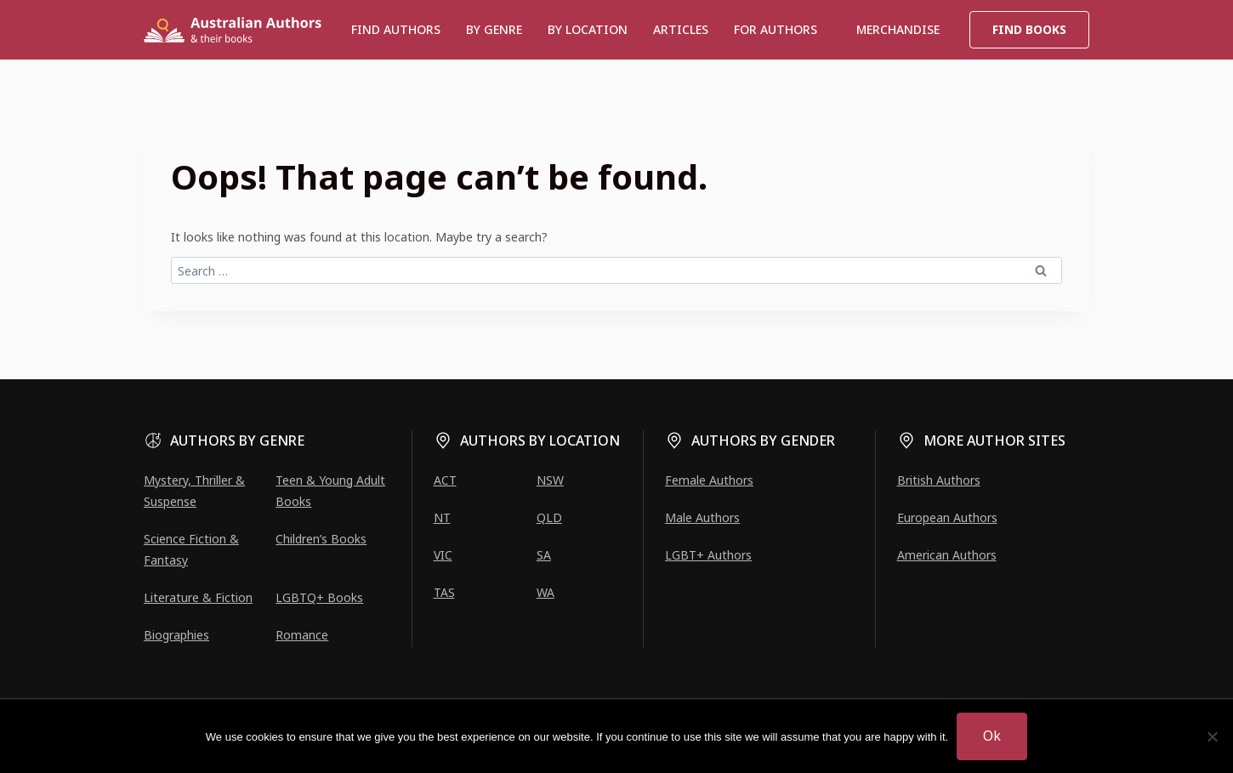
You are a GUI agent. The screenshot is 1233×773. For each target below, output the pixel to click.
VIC (443, 555)
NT (442, 517)
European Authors (947, 517)
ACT (445, 480)
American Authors (947, 555)
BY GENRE (494, 29)
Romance (302, 635)
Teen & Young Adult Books (330, 490)
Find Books (1029, 29)
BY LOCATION (588, 29)
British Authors (938, 480)
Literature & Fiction (198, 597)
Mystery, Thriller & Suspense (194, 490)
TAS (444, 592)
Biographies (176, 635)
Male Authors (702, 517)
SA (544, 555)
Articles (680, 29)
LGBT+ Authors (708, 555)
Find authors (395, 29)
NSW (550, 480)
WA (545, 592)
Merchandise (898, 29)
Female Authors (709, 480)
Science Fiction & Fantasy (191, 549)
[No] (1211, 736)
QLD (549, 517)
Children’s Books (321, 539)
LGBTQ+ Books (319, 597)
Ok (992, 735)
